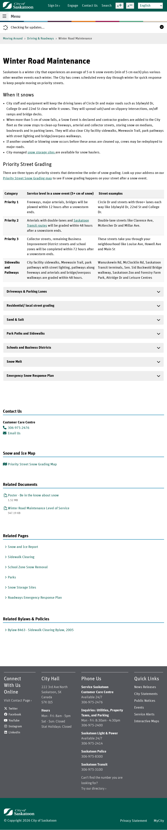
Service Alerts (144, 714)
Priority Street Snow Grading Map (32, 464)
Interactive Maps (146, 721)
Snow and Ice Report (23, 547)
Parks (12, 577)
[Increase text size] (119, 6)
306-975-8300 (92, 756)
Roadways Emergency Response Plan (35, 597)
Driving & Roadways (40, 38)
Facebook (15, 714)
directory (98, 788)
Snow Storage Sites (22, 587)
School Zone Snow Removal (28, 567)
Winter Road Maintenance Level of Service (38, 508)
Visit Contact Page (17, 700)
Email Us (12, 433)
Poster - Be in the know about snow (33, 495)
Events (139, 707)
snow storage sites (41, 152)
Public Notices (144, 701)
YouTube (14, 720)
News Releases (145, 687)
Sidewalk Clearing (21, 557)
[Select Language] (150, 6)
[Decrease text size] (130, 6)
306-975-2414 (92, 743)
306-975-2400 (92, 725)
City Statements (146, 694)
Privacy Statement (133, 821)
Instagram (15, 726)
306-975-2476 (16, 428)
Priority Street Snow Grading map (27, 178)
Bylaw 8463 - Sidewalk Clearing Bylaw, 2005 (41, 630)
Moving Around (13, 38)
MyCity (159, 821)
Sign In (53, 5)
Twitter (13, 708)
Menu (15, 16)
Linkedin (14, 732)
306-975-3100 (92, 769)
